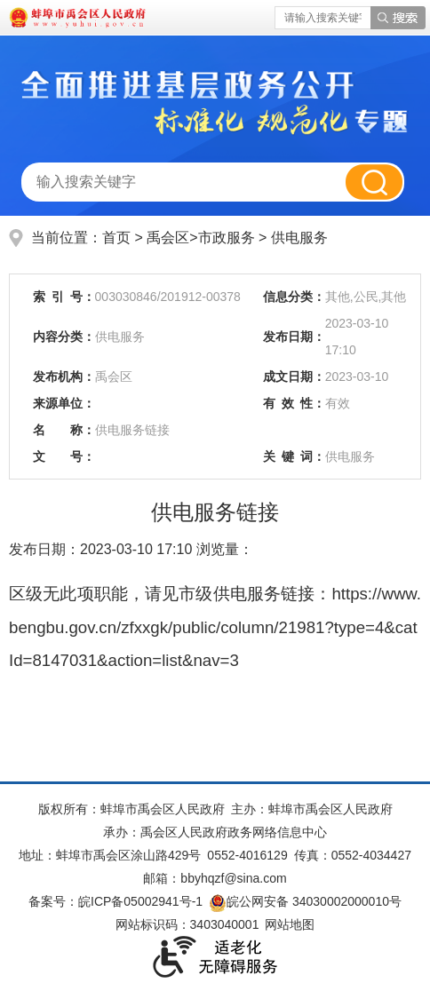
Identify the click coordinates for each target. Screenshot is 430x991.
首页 (116, 237)
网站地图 (290, 924)
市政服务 (228, 237)
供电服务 (299, 237)
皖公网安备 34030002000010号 (305, 901)
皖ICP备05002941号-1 (140, 901)
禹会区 (168, 237)
